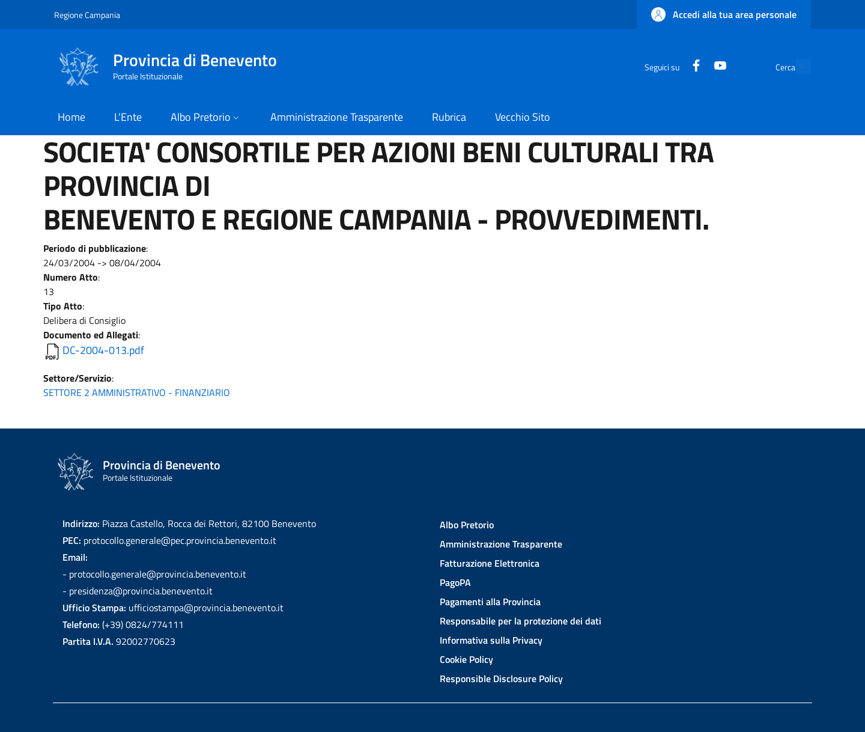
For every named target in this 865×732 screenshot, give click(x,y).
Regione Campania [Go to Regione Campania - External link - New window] (87, 14)
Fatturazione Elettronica (489, 563)
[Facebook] (669, 66)
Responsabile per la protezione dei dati (520, 621)
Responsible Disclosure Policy (501, 678)
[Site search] (796, 66)
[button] (724, 14)
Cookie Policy (466, 659)
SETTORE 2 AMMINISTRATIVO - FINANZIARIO (136, 392)
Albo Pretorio (467, 524)
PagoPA (455, 582)
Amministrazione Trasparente (501, 544)
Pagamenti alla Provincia (490, 601)
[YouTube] (693, 66)
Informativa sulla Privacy (491, 640)
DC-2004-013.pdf (103, 350)
